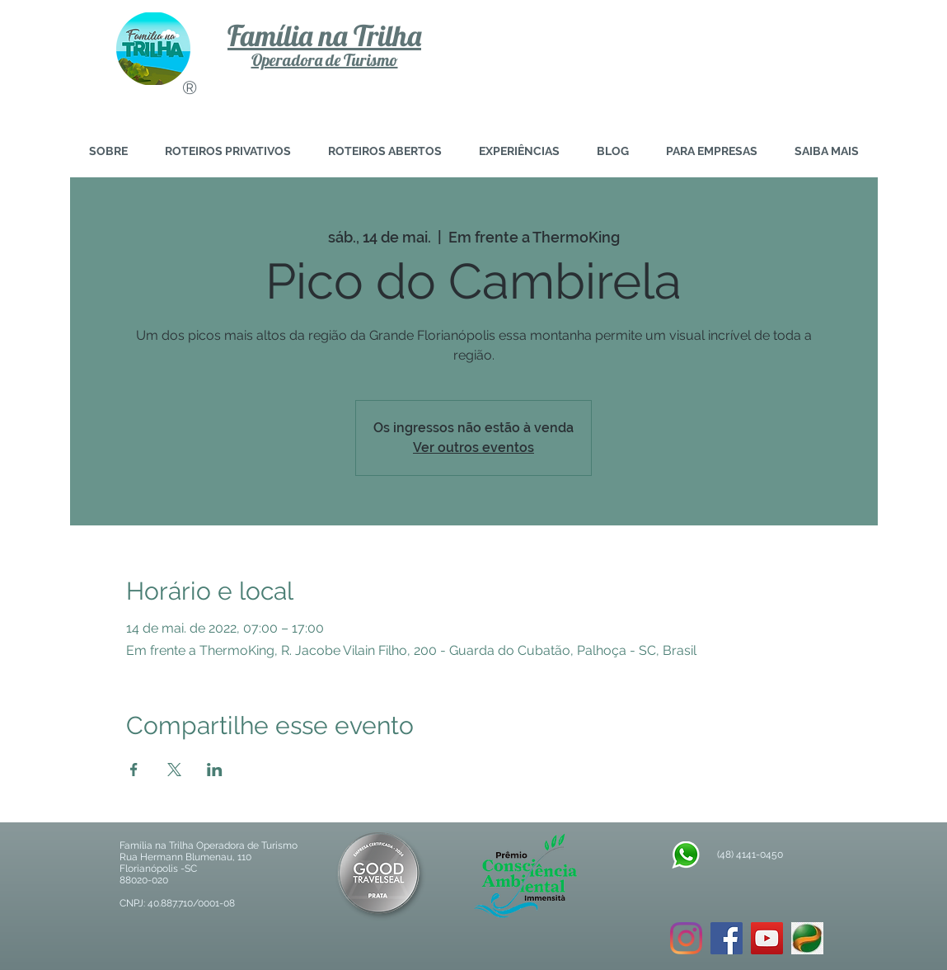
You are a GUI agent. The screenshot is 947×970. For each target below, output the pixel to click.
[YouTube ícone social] (767, 938)
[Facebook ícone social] (726, 938)
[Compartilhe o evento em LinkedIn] (215, 769)
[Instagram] (686, 938)
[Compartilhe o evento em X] (174, 769)
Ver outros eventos (473, 447)
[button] (827, 151)
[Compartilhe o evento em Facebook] (134, 769)
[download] (807, 938)
